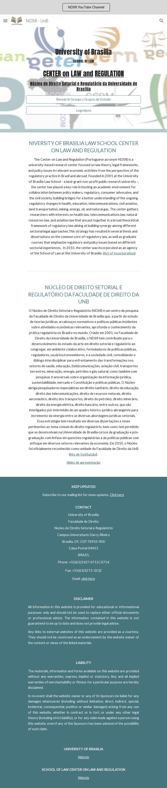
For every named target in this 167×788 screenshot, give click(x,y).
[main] (83, 70)
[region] (83, 7)
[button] (5, 20)
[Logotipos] (83, 110)
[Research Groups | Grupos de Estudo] (83, 99)
